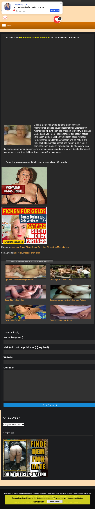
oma (38, 253)
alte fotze (18, 253)
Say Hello (55, 10)
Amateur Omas (18, 247)
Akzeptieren (55, 501)
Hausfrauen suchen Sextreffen (34, 37)
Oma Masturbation (60, 247)
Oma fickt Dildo (44, 247)
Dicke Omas (31, 247)
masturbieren (29, 253)
